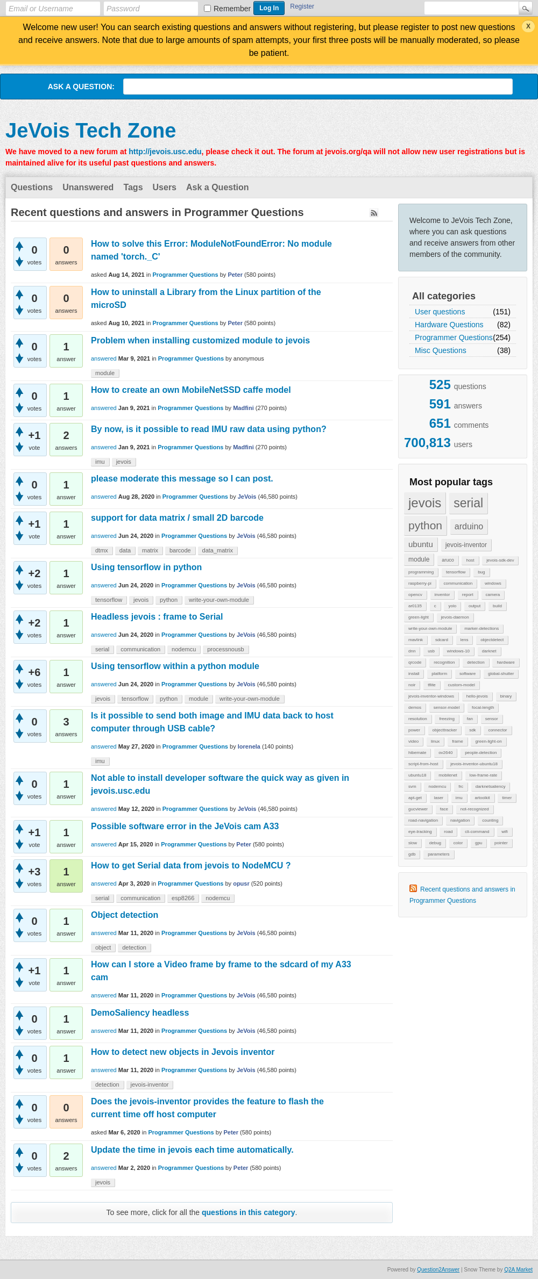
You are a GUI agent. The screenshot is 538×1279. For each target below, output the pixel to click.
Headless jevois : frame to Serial (157, 616)
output (474, 605)
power (414, 730)
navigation (460, 820)
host (470, 560)
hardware (505, 662)
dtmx (101, 550)
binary (506, 696)
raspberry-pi (419, 583)
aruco (448, 560)
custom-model (461, 684)
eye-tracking (420, 831)
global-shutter (501, 673)
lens (465, 639)
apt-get (415, 797)
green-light (418, 617)
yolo (452, 605)
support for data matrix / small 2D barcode (177, 517)
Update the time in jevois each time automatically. (192, 1149)
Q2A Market (518, 1270)
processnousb (225, 649)
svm (412, 786)
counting (490, 820)
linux (435, 741)
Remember (232, 8)
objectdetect (492, 639)
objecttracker (445, 730)
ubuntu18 (417, 775)
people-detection (481, 752)
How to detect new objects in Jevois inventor (182, 1052)
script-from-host (423, 763)
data (125, 550)
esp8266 (183, 898)
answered (104, 358)
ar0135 (415, 605)
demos (414, 707)
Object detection (124, 914)
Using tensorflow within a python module (175, 666)
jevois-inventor (466, 545)
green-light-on (488, 741)
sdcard (441, 639)
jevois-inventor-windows (431, 696)
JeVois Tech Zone (90, 130)
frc (460, 786)
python (425, 525)
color (458, 842)
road (448, 831)
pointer (500, 842)
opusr (241, 883)
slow (412, 842)
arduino (469, 526)
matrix (150, 550)
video (413, 741)
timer (507, 797)
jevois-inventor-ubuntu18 (474, 763)
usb (431, 651)
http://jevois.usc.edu (165, 151)
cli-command (477, 831)
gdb (411, 854)
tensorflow (455, 572)
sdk (472, 730)
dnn (411, 651)
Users (164, 187)
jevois (424, 502)
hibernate (417, 752)
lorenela (249, 746)
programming (421, 572)
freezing (446, 718)
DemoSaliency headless (140, 1012)
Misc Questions (440, 350)
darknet (489, 651)
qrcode (414, 662)
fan (470, 718)
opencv (415, 594)
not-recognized (475, 809)
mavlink (415, 639)
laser (438, 797)
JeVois (247, 496)
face (444, 809)
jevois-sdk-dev (500, 560)
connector (497, 730)
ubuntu (420, 544)
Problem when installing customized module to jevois (200, 340)
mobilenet (447, 775)
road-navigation (423, 820)
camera (493, 594)
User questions (440, 311)
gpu (478, 842)
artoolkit (482, 797)
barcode (180, 550)
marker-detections (481, 628)
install (413, 673)
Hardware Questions (449, 324)
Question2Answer (438, 1270)
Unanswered (88, 187)
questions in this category (248, 1212)
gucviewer (418, 809)
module (418, 559)
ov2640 (445, 752)
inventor (442, 594)
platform (439, 673)
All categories (444, 296)
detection (475, 662)
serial (468, 503)
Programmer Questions (454, 337)
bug (481, 572)
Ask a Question (217, 187)
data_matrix (217, 550)
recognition (444, 662)
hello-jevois (477, 696)
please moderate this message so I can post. (182, 478)
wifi (504, 831)
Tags (133, 187)
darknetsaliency (491, 786)
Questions (32, 187)
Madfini (243, 408)
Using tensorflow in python (146, 567)
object (103, 947)
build (497, 605)
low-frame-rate (484, 775)
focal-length (483, 707)
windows (493, 583)
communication (457, 583)
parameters (438, 854)
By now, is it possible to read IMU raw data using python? (209, 429)
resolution (417, 718)
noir (411, 684)
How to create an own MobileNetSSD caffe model (191, 389)
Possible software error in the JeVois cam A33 (185, 826)
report (467, 594)
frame (457, 741)
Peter (235, 274)
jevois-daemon (455, 617)
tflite (432, 684)
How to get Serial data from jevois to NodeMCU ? (191, 865)
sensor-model (446, 707)
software (467, 673)
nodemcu (437, 786)
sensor (491, 718)
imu (459, 797)
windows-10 (458, 651)
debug (435, 842)
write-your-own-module (430, 628)
